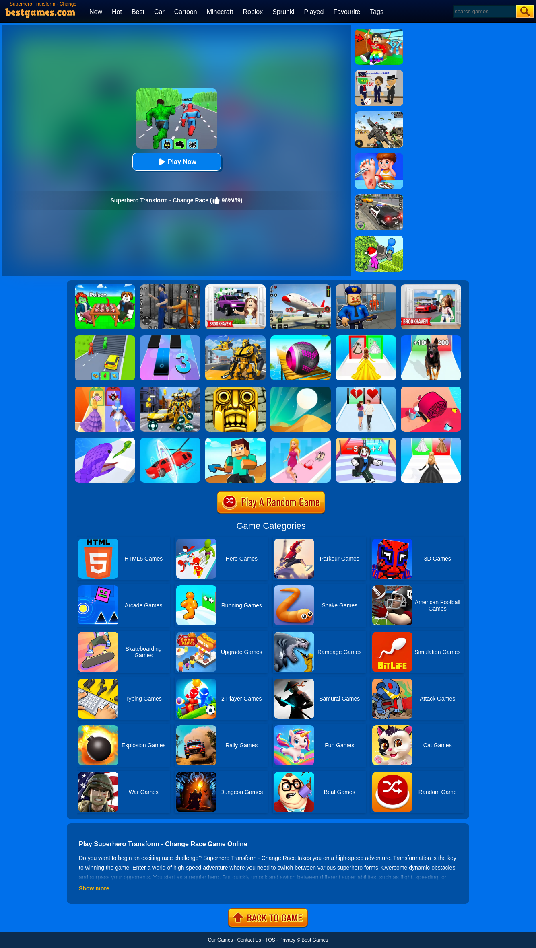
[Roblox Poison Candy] (105, 287)
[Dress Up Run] (300, 440)
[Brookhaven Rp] (431, 287)
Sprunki (283, 11)
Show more (94, 888)
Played (314, 11)
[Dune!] (300, 389)
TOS (270, 940)
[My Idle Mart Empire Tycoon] (379, 238)
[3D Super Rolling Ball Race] (300, 338)
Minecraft (220, 11)
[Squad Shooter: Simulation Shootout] (379, 114)
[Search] (484, 11)
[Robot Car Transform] (170, 389)
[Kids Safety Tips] (379, 155)
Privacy (287, 940)
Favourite (346, 11)
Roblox (253, 11)
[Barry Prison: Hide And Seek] (366, 287)
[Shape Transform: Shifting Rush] (105, 338)
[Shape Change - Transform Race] (170, 440)
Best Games (314, 940)
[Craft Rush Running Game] (235, 440)
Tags (376, 11)
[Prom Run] (105, 389)
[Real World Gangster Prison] (170, 287)
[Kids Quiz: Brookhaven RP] (235, 287)
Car (159, 11)
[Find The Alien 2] (379, 73)
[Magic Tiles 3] (170, 338)
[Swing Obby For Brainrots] (379, 31)
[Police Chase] (379, 197)
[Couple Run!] (366, 389)
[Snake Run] (105, 440)
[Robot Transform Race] (235, 338)
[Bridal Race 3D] (431, 440)
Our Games (220, 940)
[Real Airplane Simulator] (300, 287)
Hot (117, 11)
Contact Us (249, 940)
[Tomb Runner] (235, 389)
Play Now (176, 162)
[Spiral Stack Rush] (431, 389)
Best (138, 11)
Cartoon (185, 11)
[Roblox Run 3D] (366, 440)
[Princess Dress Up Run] (366, 338)
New (95, 11)
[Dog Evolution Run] (431, 338)
